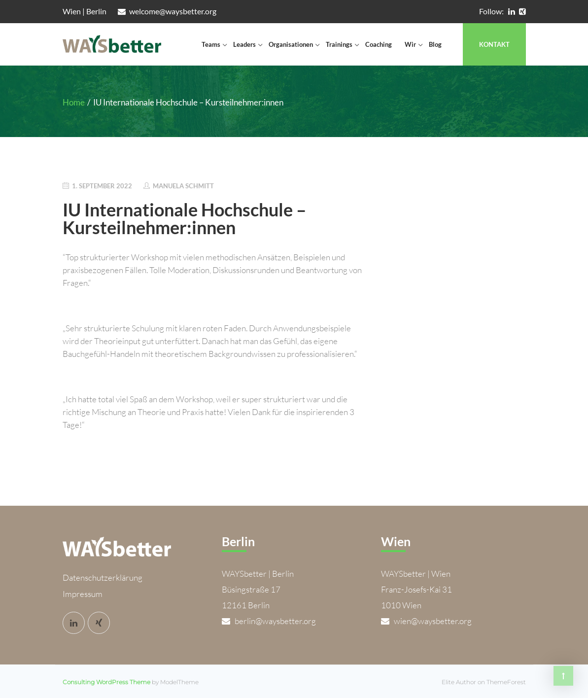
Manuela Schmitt (183, 186)
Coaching (378, 44)
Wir (410, 44)
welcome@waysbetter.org (167, 11)
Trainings (339, 44)
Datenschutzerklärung (102, 576)
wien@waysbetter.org (426, 621)
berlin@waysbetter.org (269, 621)
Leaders (244, 44)
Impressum (83, 592)
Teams (211, 44)
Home (74, 102)
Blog (435, 44)
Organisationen (291, 44)
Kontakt (494, 44)
